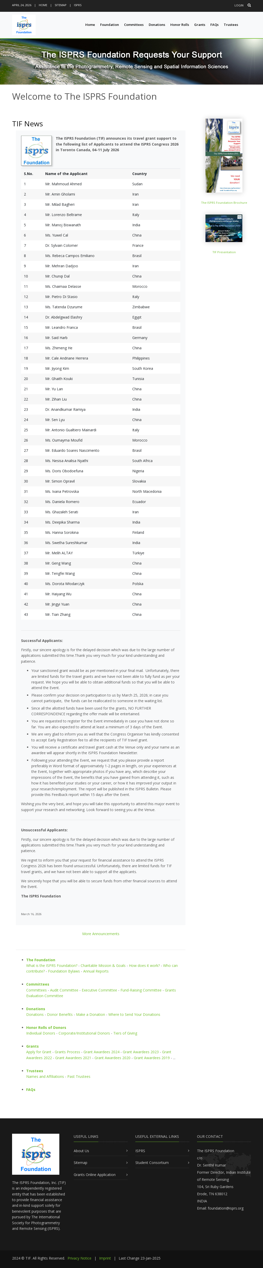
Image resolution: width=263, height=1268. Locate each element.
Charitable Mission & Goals (103, 965)
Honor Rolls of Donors (46, 1027)
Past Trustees (78, 1076)
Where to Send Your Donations (134, 1014)
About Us (81, 1150)
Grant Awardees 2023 (141, 1051)
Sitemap (61, 5)
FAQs (214, 24)
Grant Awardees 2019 (152, 1057)
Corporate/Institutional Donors (84, 1033)
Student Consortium (152, 1162)
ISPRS (77, 5)
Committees (134, 24)
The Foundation (40, 959)
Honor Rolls (179, 24)
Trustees (231, 24)
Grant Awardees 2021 (73, 1057)
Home (43, 5)
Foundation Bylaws (64, 971)
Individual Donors (40, 1033)
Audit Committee (64, 990)
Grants (199, 24)
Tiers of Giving (125, 1033)
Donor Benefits (60, 1014)
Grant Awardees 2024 (101, 1051)
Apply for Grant (38, 1051)
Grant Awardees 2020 (112, 1057)
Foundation (109, 24)
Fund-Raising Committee (141, 990)
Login (238, 5)
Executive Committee (99, 990)
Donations (157, 24)
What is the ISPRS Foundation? (51, 965)
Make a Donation (90, 1014)
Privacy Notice (79, 1258)
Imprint (105, 1258)
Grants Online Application (95, 1174)
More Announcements (100, 933)
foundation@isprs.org (225, 1208)
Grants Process (67, 1051)
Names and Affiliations (45, 1076)
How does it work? (144, 965)
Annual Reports (96, 971)
